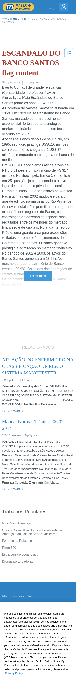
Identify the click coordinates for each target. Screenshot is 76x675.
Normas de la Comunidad (20, 627)
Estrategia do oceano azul (20, 554)
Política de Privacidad (17, 616)
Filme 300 (9, 547)
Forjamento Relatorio (17, 540)
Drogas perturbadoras (17, 561)
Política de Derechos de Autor (23, 622)
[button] (69, 63)
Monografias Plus (14, 18)
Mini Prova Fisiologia (17, 523)
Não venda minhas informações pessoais (31, 639)
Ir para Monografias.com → (22, 649)
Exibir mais (38, 276)
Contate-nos (10, 605)
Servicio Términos (15, 610)
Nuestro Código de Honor (20, 633)
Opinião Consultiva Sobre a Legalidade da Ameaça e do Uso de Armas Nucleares (32, 532)
